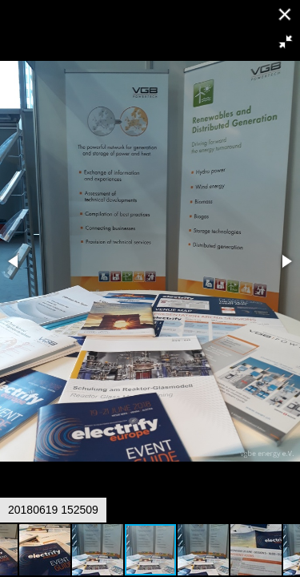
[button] (285, 41)
